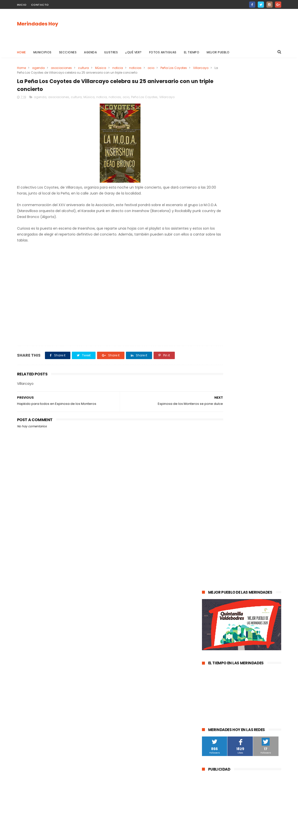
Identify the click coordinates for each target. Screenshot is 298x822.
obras (222, 530)
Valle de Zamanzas (260, 566)
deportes (257, 512)
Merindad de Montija (252, 585)
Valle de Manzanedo (233, 594)
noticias (135, 68)
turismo (211, 566)
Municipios (42, 52)
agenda (38, 68)
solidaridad (240, 576)
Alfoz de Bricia (215, 612)
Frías (208, 585)
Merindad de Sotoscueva (223, 548)
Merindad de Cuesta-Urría (224, 640)
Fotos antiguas (163, 52)
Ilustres (111, 52)
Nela (252, 658)
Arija (208, 594)
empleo (253, 557)
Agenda (90, 52)
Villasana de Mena (218, 603)
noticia (117, 68)
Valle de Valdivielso (219, 630)
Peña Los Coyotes (173, 68)
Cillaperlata (259, 649)
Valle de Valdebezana (254, 521)
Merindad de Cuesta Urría (224, 649)
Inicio (22, 5)
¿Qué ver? (133, 52)
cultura (83, 68)
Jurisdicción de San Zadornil (254, 612)
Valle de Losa (214, 539)
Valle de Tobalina (218, 521)
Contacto (40, 5)
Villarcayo (24, 72)
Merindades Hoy (37, 24)
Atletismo (231, 566)
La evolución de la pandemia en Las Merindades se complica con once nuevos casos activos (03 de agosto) (241, 412)
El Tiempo (191, 52)
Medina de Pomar (236, 484)
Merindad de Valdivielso (222, 557)
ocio (151, 68)
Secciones (68, 52)
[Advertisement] (191, 27)
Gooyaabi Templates (96, 816)
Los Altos (246, 603)
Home (21, 52)
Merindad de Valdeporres (252, 530)
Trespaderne (265, 576)
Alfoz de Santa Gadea (221, 621)
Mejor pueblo (218, 52)
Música (100, 68)
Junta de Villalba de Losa (223, 658)
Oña (208, 530)
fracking (224, 585)
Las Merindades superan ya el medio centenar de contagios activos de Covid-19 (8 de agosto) (254, 383)
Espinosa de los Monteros (224, 512)
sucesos (262, 484)
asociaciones (61, 68)
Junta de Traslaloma (260, 621)
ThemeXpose (44, 816)
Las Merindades (216, 502)
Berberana (259, 640)
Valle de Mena (236, 493)
